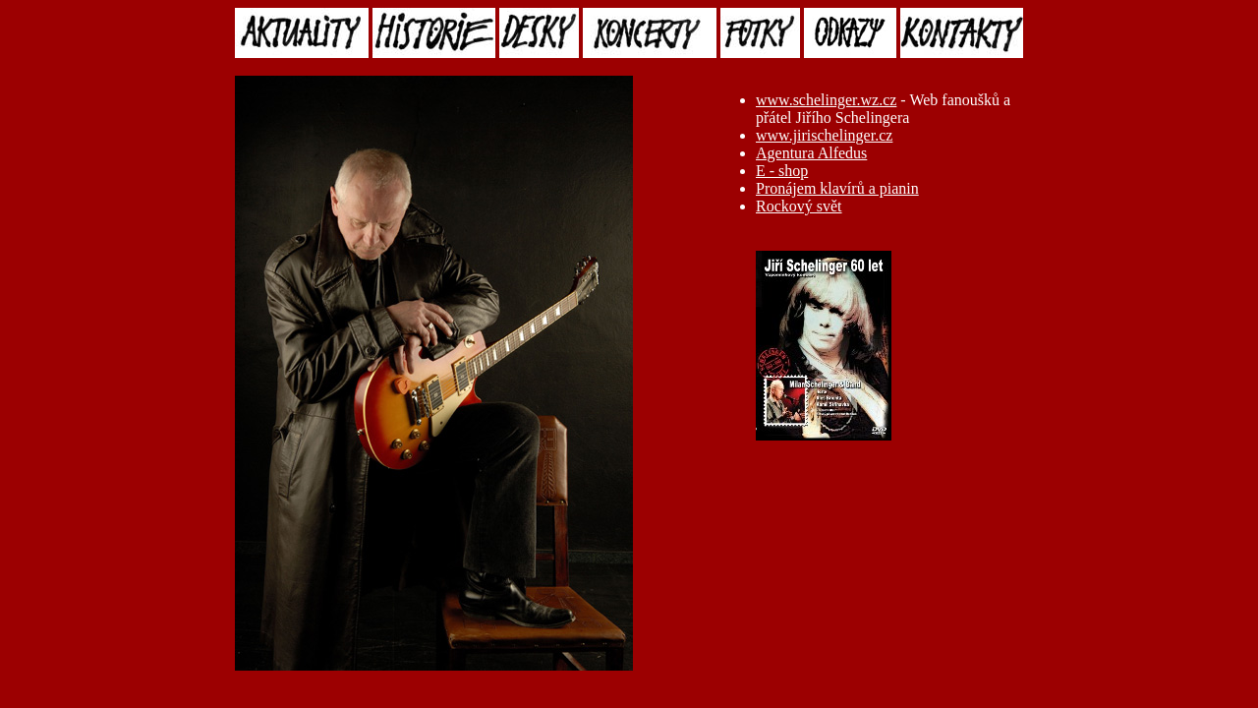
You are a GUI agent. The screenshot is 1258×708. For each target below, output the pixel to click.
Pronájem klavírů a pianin (837, 188)
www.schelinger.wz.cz (826, 99)
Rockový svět (799, 206)
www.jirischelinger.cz (824, 135)
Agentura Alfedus (811, 153)
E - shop (782, 170)
